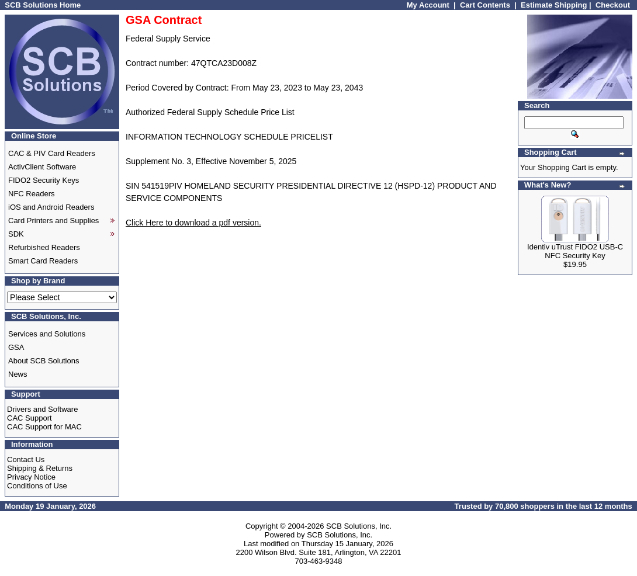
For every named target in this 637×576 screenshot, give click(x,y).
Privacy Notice (31, 477)
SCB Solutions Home (43, 5)
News (17, 374)
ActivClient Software (42, 166)
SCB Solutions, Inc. (359, 526)
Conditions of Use (37, 485)
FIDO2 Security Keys (43, 180)
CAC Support (29, 418)
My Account (428, 5)
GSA (16, 347)
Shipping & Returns (39, 468)
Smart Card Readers (43, 260)
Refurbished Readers (44, 247)
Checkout (613, 5)
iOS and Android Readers (51, 207)
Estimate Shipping (554, 5)
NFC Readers (31, 193)
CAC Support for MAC (44, 426)
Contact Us (25, 459)
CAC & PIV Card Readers (51, 153)
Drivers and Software (42, 409)
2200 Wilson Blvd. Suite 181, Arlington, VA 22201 (318, 552)
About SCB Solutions (43, 360)
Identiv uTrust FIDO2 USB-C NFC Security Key (575, 251)
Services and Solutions (46, 333)
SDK (16, 234)
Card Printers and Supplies (53, 220)
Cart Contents (485, 5)
